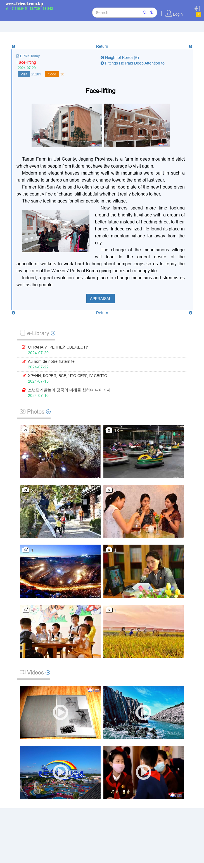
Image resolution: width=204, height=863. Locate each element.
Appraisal (100, 298)
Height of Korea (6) (120, 57)
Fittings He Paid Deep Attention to (133, 63)
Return (102, 46)
